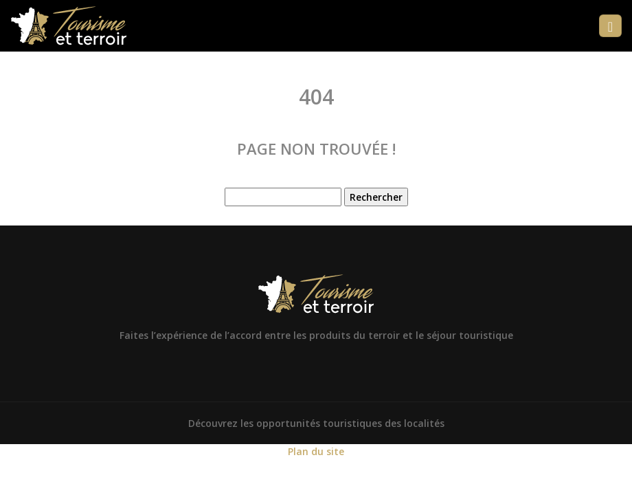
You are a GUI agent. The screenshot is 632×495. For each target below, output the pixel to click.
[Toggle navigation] (610, 25)
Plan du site (316, 451)
